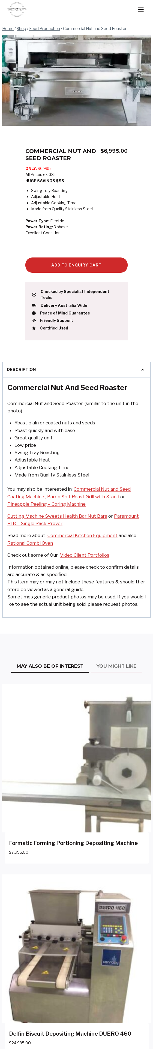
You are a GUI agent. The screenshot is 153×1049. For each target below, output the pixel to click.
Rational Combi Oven (30, 543)
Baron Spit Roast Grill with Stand (83, 496)
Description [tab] (76, 370)
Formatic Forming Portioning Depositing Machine (73, 843)
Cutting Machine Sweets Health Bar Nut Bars (57, 516)
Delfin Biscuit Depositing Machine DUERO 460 (70, 1033)
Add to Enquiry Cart (76, 265)
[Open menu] (140, 9)
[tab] (50, 667)
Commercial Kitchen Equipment (82, 535)
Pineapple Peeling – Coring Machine (46, 504)
